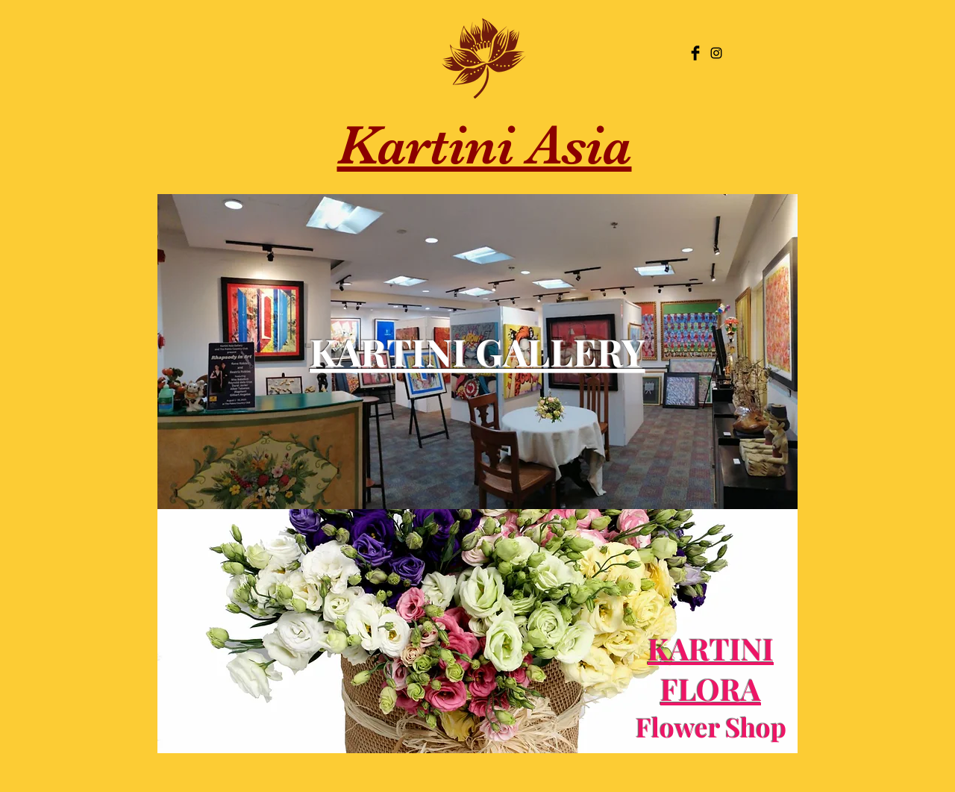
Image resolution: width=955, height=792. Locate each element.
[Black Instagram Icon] (716, 53)
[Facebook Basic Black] (695, 53)
